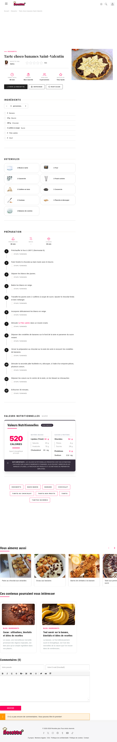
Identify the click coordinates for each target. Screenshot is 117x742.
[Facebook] (44, 733)
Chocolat (63, 487)
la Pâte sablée (24, 323)
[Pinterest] (57, 733)
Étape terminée (19, 254)
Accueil (6, 11)
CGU (48, 738)
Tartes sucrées (40, 500)
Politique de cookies (76, 738)
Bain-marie (32, 487)
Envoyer (10, 708)
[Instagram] (53, 733)
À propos (31, 738)
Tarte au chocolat (22, 493)
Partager (54, 87)
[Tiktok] (72, 733)
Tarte (65, 493)
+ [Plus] (25, 106)
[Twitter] (48, 733)
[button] (2, 673)
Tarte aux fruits (46, 493)
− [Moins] (6, 106)
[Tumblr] (62, 733)
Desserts (14, 11)
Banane (48, 487)
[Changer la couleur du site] (101, 4)
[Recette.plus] (21, 4)
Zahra (12, 64)
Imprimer (37, 87)
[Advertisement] (58, 30)
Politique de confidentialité (60, 738)
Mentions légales (40, 738)
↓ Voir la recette (16, 87)
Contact (86, 738)
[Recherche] (106, 4)
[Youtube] (67, 733)
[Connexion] (112, 4)
